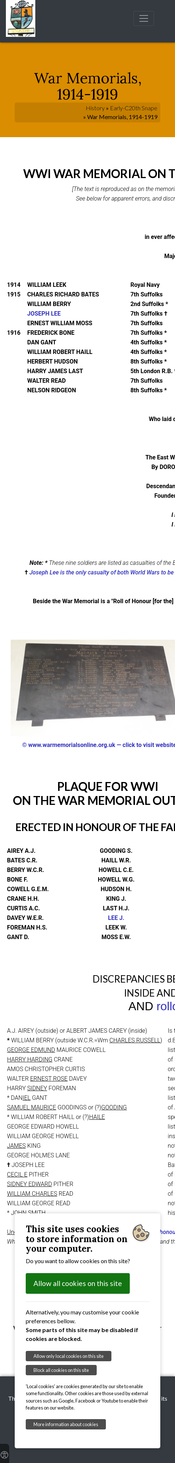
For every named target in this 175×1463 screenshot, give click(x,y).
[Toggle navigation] (143, 18)
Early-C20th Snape (133, 107)
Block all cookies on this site (61, 1370)
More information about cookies (65, 1424)
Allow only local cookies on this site (68, 1356)
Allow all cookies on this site (77, 1283)
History (95, 107)
